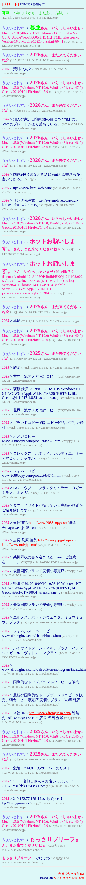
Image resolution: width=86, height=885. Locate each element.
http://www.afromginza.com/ (50, 713)
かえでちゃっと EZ (71, 873)
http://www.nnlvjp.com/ (19, 545)
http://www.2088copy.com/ (49, 523)
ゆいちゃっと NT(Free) (68, 877)
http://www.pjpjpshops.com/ (58, 540)
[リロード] (10, 4)
